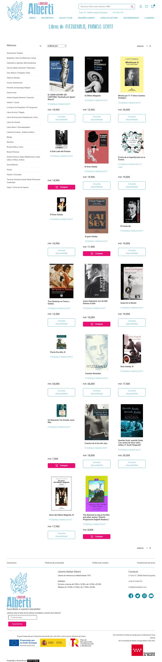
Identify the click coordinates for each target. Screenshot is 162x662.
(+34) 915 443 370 (135, 581)
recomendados (131, 18)
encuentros (47, 18)
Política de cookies (100, 563)
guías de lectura (109, 18)
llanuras (149, 18)
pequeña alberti (86, 18)
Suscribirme (17, 624)
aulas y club (65, 18)
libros (32, 18)
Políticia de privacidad (54, 563)
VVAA (120, 167)
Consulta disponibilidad (61, 118)
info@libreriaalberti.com (137, 587)
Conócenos (12, 563)
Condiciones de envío (146, 563)
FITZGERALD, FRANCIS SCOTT (59, 104)
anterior (140, 46)
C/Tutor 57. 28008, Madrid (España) (141, 576)
